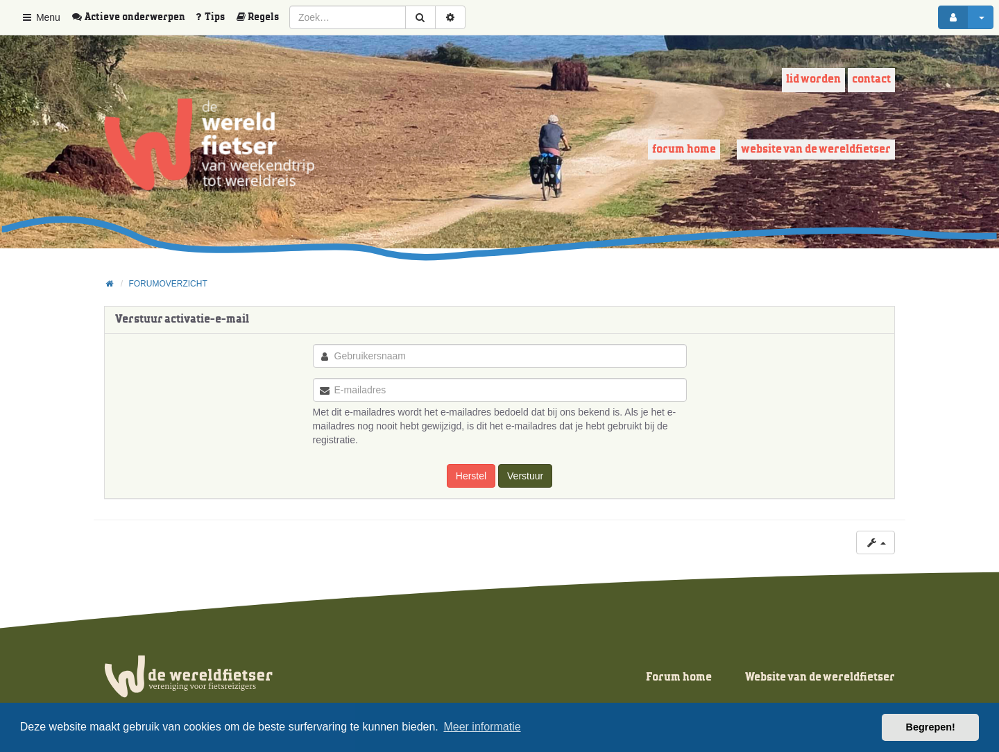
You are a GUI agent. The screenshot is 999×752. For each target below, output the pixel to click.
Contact (871, 79)
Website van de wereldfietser (816, 149)
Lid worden (813, 79)
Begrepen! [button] (930, 727)
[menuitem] (133, 17)
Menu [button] (40, 17)
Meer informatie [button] (481, 727)
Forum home (684, 149)
